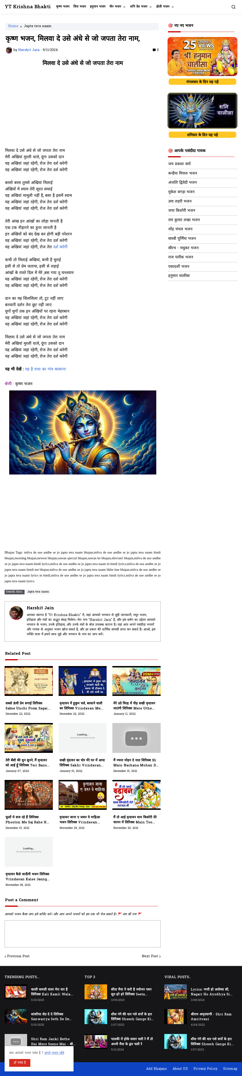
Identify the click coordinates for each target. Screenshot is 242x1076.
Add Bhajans (156, 1069)
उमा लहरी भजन (179, 201)
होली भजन (162, 6)
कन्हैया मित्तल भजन (182, 173)
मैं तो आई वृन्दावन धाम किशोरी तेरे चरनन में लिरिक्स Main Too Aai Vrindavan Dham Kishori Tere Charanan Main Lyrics (135, 820)
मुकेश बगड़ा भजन (181, 192)
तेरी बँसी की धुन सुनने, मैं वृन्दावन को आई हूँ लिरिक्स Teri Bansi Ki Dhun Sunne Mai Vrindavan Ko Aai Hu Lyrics (27, 763)
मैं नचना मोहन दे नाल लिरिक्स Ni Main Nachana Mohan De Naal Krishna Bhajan (135, 763)
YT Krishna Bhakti (28, 7)
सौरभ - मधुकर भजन (183, 248)
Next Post (150, 956)
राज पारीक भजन (180, 257)
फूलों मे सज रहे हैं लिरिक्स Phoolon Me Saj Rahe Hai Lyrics (28, 820)
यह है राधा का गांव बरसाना (45, 370)
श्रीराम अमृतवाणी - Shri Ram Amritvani (211, 1017)
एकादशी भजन (178, 267)
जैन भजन (115, 6)
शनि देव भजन (138, 6)
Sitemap (230, 1069)
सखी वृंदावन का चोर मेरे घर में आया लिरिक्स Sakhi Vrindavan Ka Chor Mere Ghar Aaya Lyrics (82, 763)
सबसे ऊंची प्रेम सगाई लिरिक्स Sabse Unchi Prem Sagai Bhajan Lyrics (27, 706)
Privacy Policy (205, 1069)
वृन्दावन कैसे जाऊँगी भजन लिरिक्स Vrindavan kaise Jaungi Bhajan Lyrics (27, 877)
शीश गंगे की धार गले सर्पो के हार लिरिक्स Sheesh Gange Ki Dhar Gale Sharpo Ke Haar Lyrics (131, 1017)
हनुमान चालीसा (179, 276)
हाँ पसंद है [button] (20, 1062)
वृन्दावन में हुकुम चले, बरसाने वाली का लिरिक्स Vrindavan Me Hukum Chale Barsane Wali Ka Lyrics (81, 706)
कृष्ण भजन (62, 6)
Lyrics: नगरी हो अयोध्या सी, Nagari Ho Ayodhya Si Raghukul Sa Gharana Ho (212, 992)
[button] (233, 7)
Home (13, 26)
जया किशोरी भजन (181, 211)
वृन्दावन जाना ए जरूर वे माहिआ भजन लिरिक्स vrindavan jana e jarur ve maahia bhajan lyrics (80, 820)
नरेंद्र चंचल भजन (180, 229)
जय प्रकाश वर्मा (179, 164)
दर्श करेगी (60, 247)
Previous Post (18, 956)
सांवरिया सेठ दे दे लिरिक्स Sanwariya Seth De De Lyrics (50, 1017)
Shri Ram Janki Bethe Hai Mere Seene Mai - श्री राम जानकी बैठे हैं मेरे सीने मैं (52, 1042)
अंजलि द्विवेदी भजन (182, 183)
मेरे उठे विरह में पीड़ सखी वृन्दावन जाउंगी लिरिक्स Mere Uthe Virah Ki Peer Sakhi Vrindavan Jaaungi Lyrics (134, 706)
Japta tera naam (38, 26)
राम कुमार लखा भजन (184, 220)
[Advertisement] (83, 109)
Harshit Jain (40, 608)
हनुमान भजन (97, 6)
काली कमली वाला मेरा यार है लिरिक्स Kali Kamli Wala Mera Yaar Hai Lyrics (50, 992)
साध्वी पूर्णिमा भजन (182, 239)
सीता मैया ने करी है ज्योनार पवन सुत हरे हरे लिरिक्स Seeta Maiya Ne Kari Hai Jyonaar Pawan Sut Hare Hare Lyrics (132, 992)
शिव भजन (79, 6)
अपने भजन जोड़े (54, 1053)
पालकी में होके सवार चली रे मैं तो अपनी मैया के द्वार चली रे (132, 1042)
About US (180, 1069)
